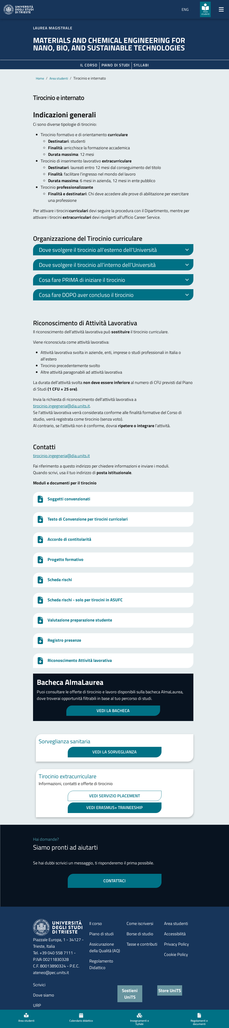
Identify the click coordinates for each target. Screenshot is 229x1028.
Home (40, 78)
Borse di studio (140, 934)
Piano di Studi (115, 65)
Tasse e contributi (142, 944)
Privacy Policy (176, 944)
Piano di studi (101, 934)
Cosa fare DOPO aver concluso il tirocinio (115, 295)
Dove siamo (43, 995)
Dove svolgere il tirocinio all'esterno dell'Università (115, 250)
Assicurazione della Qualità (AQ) (104, 947)
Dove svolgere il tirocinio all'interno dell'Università (115, 265)
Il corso (88, 65)
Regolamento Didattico (101, 964)
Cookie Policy (176, 954)
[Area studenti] (205, 9)
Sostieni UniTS (130, 993)
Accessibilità (175, 934)
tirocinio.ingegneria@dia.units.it (61, 406)
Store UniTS (169, 990)
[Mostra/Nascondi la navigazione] (221, 9)
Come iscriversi (140, 923)
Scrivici (39, 985)
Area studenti (58, 78)
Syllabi (141, 65)
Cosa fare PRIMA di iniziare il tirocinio (115, 280)
